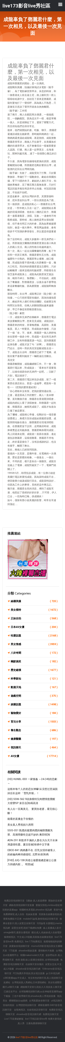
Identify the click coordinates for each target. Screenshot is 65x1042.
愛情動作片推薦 (46, 950)
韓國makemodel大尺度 (32, 955)
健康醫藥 (34, 739)
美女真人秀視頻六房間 (20, 824)
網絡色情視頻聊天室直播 (21, 905)
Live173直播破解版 (14, 1018)
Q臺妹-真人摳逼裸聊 (36, 900)
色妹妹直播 (31, 914)
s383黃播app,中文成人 (14, 978)
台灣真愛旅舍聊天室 (39, 1000)
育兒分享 (34, 721)
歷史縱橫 (34, 670)
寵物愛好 (34, 713)
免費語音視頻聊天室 (14, 900)
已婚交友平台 (10, 991)
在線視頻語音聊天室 (37, 1009)
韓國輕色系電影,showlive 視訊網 (35, 909)
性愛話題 (34, 635)
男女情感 (34, 644)
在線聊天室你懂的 (34, 964)
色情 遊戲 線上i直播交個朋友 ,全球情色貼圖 (37, 959)
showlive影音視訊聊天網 (28, 968)
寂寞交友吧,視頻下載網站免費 (26, 928)
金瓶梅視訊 (19, 1009)
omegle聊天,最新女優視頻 (17, 932)
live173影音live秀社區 (27, 1037)
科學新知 (34, 678)
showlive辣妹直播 (28, 950)
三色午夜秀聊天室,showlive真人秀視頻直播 (33, 996)
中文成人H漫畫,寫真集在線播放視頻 (35, 937)
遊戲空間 (34, 696)
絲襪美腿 (34, 601)
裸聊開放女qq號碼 (18, 1000)
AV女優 (34, 756)
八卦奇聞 (34, 653)
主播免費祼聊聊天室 (36, 1023)
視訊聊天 (34, 747)
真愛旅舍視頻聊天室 (19, 946)
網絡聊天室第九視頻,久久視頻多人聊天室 (41, 987)
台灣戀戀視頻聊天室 (26, 1005)
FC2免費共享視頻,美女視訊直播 (29, 973)
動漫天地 (34, 687)
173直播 (13, 950)
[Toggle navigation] (60, 4)
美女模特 (34, 610)
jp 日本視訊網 (53, 973)
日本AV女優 (34, 627)
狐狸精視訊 (9, 937)
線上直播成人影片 (52, 928)
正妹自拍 (34, 618)
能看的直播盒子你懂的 (20, 818)
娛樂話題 (34, 704)
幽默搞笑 (34, 661)
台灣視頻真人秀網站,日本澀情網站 (29, 982)
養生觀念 (34, 730)
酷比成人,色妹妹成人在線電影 (47, 932)
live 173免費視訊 (33, 941)
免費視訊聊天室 (51, 1014)
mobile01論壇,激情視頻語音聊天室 (40, 918)
